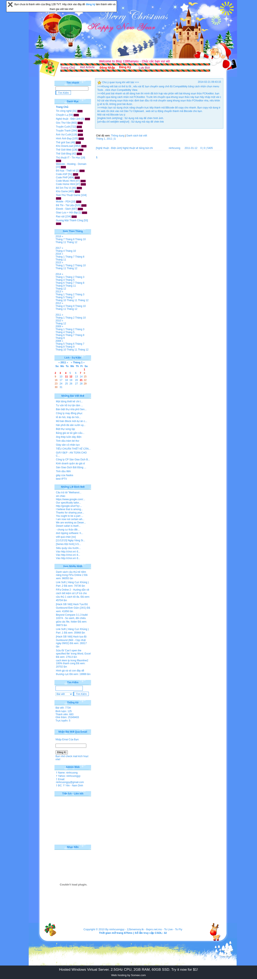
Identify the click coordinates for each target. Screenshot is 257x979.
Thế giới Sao (63, 142)
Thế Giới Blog (63, 153)
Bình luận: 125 (64, 711)
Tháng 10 (80, 239)
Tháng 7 (60, 239)
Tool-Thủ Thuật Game (68, 195)
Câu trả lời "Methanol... (68, 492)
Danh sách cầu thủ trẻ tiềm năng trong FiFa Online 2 (71, 573)
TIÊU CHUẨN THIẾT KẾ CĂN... (73, 448)
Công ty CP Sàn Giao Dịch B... (73, 459)
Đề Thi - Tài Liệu (65, 205)
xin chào (60, 496)
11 (66, 376)
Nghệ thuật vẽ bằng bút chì (138, 148)
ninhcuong (174, 148)
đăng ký (91, 4)
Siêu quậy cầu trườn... (68, 548)
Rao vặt (60, 216)
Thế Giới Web (63, 149)
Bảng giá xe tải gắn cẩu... (70, 433)
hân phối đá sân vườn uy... (70, 425)
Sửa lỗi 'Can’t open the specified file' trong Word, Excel (73, 652)
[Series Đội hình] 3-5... (68, 544)
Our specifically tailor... (68, 502)
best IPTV (61, 478)
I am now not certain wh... (70, 519)
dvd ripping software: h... (69, 533)
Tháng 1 (60, 256)
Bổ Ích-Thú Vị (63, 187)
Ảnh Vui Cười (63, 134)
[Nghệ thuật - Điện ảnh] (109, 148)
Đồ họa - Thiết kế (65, 170)
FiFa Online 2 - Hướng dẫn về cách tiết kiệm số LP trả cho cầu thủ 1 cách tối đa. (72, 593)
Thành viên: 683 (64, 714)
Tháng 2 (69, 265)
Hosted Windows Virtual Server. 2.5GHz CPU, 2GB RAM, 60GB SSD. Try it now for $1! (128, 969)
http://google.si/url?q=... (69, 506)
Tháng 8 (69, 239)
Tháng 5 (69, 279)
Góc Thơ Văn (63, 122)
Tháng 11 (61, 242)
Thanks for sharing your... (70, 512)
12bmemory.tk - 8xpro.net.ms (144, 929)
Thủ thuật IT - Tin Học (68, 157)
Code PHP (62, 177)
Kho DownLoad (64, 146)
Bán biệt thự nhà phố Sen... (71, 409)
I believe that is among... (69, 509)
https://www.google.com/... (70, 499)
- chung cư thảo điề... (68, 529)
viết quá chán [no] (66, 536)
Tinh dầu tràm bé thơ (67, 440)
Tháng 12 (72, 242)
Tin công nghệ (64, 110)
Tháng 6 (60, 282)
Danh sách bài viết (136, 135)
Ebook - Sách (63, 208)
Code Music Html (65, 180)
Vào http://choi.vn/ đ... (68, 551)
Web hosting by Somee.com (128, 975)
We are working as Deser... (71, 522)
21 (81, 380)
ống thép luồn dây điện (68, 436)
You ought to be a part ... (69, 515)
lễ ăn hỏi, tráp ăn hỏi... (68, 417)
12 (70, 376)
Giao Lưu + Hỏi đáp (67, 212)
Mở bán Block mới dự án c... (71, 421)
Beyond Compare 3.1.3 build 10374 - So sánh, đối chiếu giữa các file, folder (72, 618)
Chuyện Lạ (62, 114)
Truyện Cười (63, 126)
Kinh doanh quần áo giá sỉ (70, 463)
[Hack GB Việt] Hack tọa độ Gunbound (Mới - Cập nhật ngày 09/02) (71, 640)
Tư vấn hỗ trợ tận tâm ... (69, 405)
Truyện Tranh (63, 130)
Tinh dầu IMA (63, 471)
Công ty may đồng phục (69, 413)
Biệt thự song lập (65, 429)
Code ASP (61, 174)
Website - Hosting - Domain (71, 164)
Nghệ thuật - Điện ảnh (68, 118)
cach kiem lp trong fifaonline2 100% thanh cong (72, 662)
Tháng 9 (60, 285)
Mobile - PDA (63, 201)
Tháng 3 (79, 277)
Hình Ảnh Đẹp (64, 138)
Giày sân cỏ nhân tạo (68, 444)
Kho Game (62, 191)
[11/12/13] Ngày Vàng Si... (70, 540)
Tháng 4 (60, 250)
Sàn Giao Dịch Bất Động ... (71, 467)
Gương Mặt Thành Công (69, 220)
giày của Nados (64, 475)
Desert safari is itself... (68, 525)
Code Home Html (65, 184)
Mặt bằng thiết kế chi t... (69, 401)
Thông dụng (117, 135)
